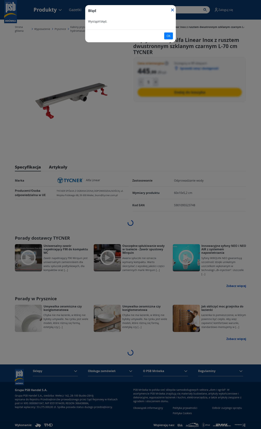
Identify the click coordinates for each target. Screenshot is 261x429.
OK (169, 36)
